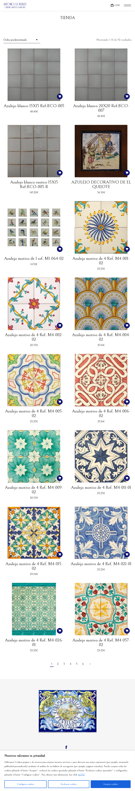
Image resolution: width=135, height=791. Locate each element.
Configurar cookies (25, 784)
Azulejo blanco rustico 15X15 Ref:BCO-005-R (34, 184)
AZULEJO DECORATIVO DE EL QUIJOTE (101, 184)
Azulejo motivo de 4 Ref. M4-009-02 (34, 490)
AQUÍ (81, 774)
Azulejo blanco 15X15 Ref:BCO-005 (34, 105)
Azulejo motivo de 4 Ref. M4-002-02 (34, 337)
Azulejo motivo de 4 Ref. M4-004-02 (101, 337)
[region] (67, 771)
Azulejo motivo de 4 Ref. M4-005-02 (34, 413)
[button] (60, 96)
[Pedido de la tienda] (22, 40)
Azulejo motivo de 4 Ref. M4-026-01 (34, 642)
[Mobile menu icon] (127, 5)
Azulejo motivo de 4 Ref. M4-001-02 (101, 261)
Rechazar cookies (69, 784)
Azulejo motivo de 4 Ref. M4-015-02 (34, 566)
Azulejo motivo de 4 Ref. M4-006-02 (101, 413)
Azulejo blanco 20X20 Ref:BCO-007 (101, 108)
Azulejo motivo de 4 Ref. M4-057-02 (101, 642)
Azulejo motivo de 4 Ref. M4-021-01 (101, 563)
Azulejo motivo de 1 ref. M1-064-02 (34, 258)
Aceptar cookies (110, 784)
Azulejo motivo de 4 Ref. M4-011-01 (101, 487)
